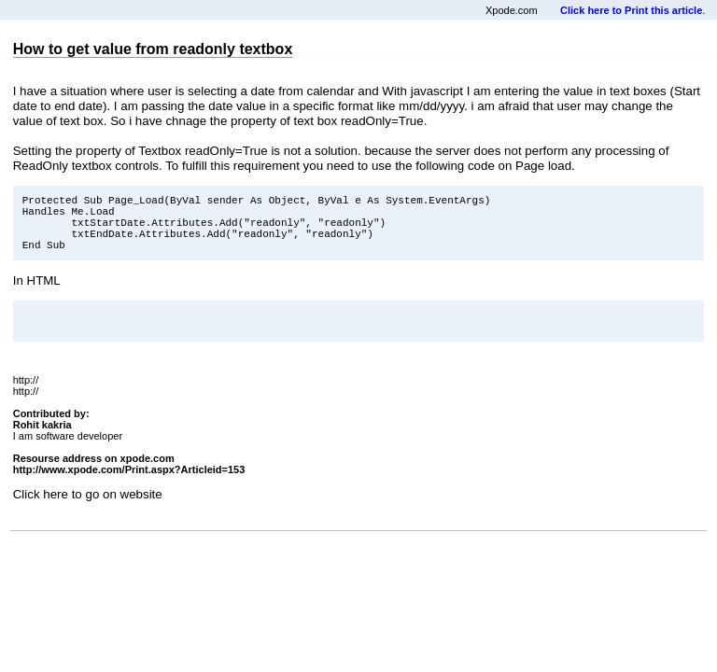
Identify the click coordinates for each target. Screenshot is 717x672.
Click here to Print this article (631, 10)
